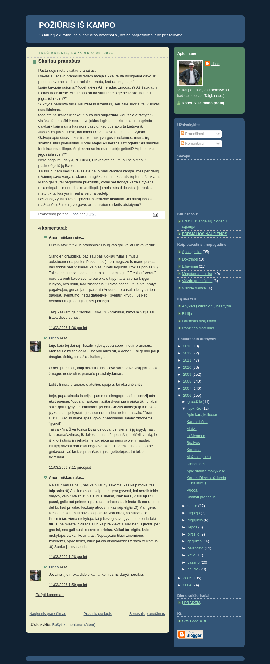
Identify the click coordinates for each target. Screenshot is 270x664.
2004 (188, 585)
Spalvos (193, 443)
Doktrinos (190, 259)
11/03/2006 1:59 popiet (68, 585)
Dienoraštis (196, 464)
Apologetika (192, 252)
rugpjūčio (195, 520)
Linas (54, 338)
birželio (193, 534)
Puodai (192, 490)
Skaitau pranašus (201, 497)
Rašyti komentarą (50, 595)
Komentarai (192, 143)
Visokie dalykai (194, 288)
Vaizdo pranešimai (197, 281)
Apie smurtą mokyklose (206, 471)
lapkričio (194, 408)
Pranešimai (192, 134)
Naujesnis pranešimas (48, 614)
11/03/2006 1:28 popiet (68, 557)
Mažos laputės (199, 457)
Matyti (192, 429)
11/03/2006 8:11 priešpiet (70, 468)
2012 (188, 353)
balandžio (196, 548)
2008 (188, 381)
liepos (192, 527)
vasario (194, 562)
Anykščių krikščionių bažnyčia (206, 306)
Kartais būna (197, 422)
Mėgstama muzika (197, 274)
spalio (192, 506)
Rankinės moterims (198, 328)
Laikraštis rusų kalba (199, 321)
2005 (188, 578)
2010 (188, 367)
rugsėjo (194, 513)
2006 (188, 395)
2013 (188, 346)
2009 (188, 374)
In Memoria (196, 436)
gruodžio (195, 402)
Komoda (194, 450)
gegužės (195, 541)
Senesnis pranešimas (147, 614)
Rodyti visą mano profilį (203, 103)
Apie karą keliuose (202, 415)
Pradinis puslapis (98, 614)
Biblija (187, 314)
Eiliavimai (190, 266)
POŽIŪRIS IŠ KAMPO (77, 25)
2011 (188, 360)
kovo (191, 555)
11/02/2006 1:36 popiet (68, 328)
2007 (188, 388)
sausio (193, 569)
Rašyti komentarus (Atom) (74, 625)
